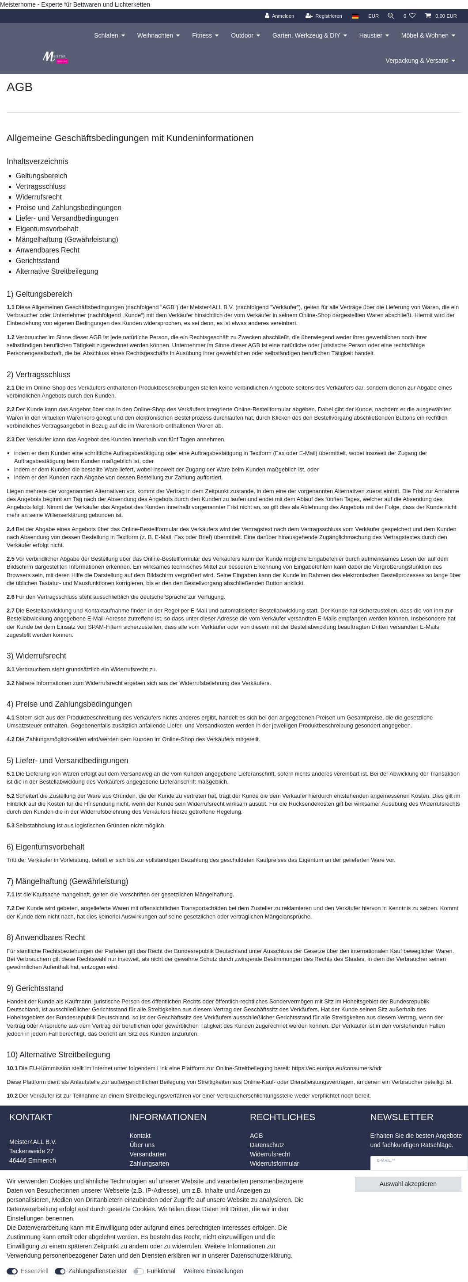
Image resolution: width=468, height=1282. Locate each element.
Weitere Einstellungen (213, 1270)
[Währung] (371, 16)
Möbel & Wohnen (425, 35)
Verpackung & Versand (417, 60)
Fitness (202, 35)
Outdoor (242, 35)
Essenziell (35, 1270)
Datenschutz (267, 1144)
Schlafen (106, 35)
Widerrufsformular (274, 1163)
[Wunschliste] (409, 16)
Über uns (142, 1144)
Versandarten (148, 1154)
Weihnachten (155, 35)
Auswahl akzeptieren (408, 1183)
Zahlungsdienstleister (97, 1270)
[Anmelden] (276, 16)
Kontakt (140, 1135)
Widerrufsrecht (270, 1154)
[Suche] (390, 16)
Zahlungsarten (150, 1163)
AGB (256, 1135)
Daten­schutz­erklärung (260, 1255)
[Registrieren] (321, 16)
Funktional (161, 1270)
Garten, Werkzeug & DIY (306, 35)
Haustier (370, 35)
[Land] (352, 16)
